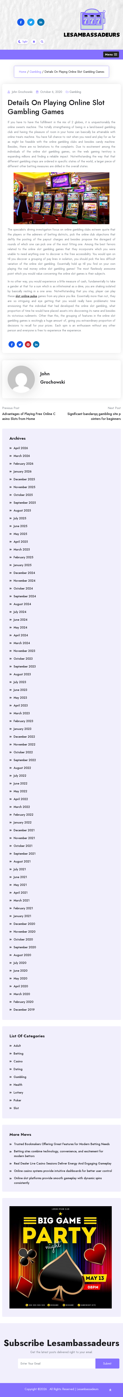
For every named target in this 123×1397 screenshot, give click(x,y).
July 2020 (20, 963)
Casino (18, 1061)
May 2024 (20, 627)
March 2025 (22, 549)
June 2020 (20, 971)
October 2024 (23, 588)
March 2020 (22, 994)
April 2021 (21, 893)
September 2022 (25, 760)
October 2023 (23, 659)
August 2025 (22, 510)
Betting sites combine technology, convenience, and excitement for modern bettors (58, 1153)
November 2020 (24, 932)
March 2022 (22, 807)
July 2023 (20, 682)
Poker (17, 1100)
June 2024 (20, 620)
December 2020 (24, 924)
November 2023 (24, 651)
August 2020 (22, 955)
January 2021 (22, 916)
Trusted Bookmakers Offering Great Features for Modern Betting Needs (62, 1144)
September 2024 (25, 596)
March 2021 (22, 900)
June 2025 (20, 526)
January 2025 (22, 565)
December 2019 (24, 1010)
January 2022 (23, 822)
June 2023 (20, 690)
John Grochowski (52, 377)
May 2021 (20, 885)
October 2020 (23, 939)
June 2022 (20, 783)
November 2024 (24, 581)
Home (22, 72)
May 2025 (20, 534)
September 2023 (25, 666)
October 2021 (23, 846)
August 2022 (22, 768)
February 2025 (23, 557)
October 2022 (23, 752)
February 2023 (23, 721)
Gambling (35, 72)
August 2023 (22, 674)
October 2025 (23, 495)
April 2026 (21, 448)
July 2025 (20, 518)
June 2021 (20, 877)
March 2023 (22, 713)
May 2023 (20, 698)
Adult (17, 1046)
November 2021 (24, 838)
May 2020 (20, 978)
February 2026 (23, 464)
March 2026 (22, 456)
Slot (16, 1108)
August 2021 (22, 861)
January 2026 (23, 471)
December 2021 (24, 830)
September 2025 (25, 503)
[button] (111, 54)
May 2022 (20, 791)
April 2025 (21, 542)
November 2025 (24, 487)
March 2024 (22, 643)
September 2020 (25, 947)
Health (18, 1085)
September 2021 (25, 854)
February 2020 (23, 1002)
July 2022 (20, 776)
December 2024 (24, 573)
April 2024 (21, 635)
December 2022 (24, 737)
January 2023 (22, 729)
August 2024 (22, 604)
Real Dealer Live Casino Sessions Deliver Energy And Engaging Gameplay (62, 1163)
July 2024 (20, 612)
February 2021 (23, 908)
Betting (18, 1053)
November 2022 (24, 744)
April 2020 (21, 986)
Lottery (18, 1092)
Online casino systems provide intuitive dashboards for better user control (63, 1171)
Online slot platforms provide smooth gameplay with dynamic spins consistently (58, 1180)
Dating (18, 1069)
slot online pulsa (26, 296)
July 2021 (20, 869)
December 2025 (24, 479)
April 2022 (21, 799)
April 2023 (21, 705)
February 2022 (23, 815)
